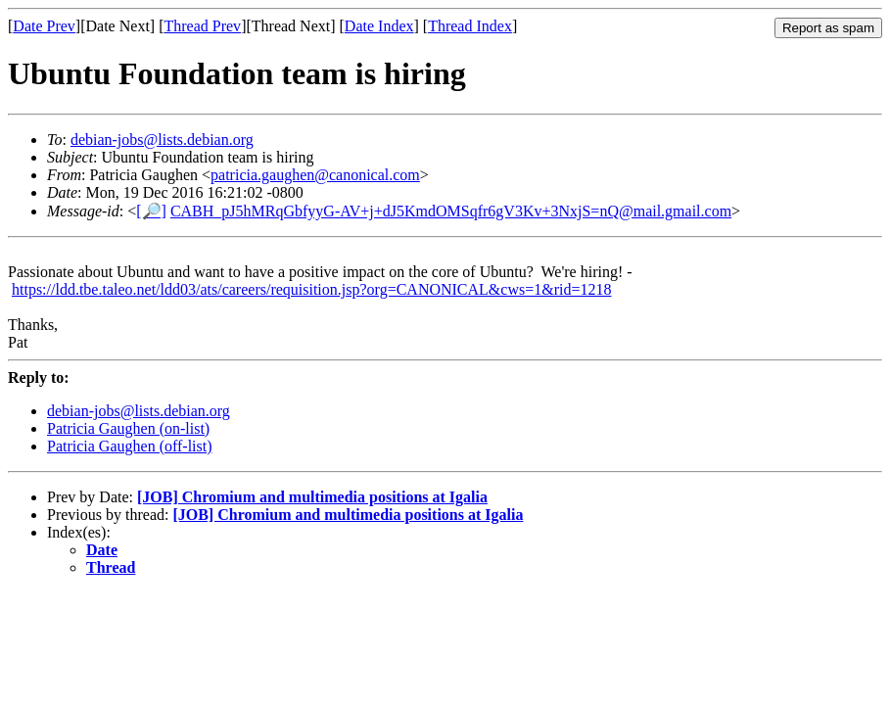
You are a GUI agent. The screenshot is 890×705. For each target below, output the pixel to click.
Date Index (379, 26)
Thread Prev (202, 26)
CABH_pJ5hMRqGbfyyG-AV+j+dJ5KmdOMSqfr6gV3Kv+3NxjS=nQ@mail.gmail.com (450, 211)
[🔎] (151, 211)
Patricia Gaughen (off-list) (129, 446)
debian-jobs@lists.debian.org (162, 139)
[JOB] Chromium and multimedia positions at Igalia (312, 497)
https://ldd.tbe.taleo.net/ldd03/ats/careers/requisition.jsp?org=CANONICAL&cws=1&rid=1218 (311, 289)
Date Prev (44, 26)
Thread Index (470, 26)
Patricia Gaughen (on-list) (128, 428)
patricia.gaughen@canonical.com (315, 174)
